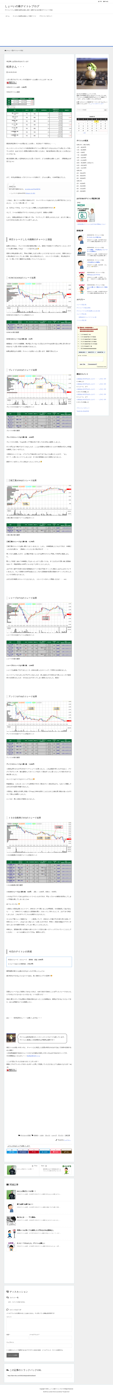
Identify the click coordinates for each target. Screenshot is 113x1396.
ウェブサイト (10, 1342)
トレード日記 (81, 304)
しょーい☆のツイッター (96, 103)
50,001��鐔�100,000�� (89, 344)
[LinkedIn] (44, 1151)
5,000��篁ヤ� (86, 334)
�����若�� (101, 366)
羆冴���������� (88, 348)
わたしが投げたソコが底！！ (26, 1191)
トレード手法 (81, 314)
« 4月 (84, 133)
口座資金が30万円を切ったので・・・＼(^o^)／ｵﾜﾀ (91, 379)
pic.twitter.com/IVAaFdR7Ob (32, 189)
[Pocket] (55, 1151)
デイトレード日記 (18, 50)
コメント (9, 1317)
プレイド (47, 1135)
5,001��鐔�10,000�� (88, 337)
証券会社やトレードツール (87, 317)
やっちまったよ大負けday (94, 237)
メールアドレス (34, 1334)
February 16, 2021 (30, 193)
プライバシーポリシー (83, 408)
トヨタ (42, 1135)
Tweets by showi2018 (83, 411)
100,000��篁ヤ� (86, 346)
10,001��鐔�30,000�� (89, 339)
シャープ (54, 1135)
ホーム (8, 50)
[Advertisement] (56, 32)
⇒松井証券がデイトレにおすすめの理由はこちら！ (91, 224)
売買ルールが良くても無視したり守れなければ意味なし (35, 1230)
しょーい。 (67, 1140)
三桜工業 (67, 1135)
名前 (8, 1334)
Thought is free (66, 1391)
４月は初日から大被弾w (93, 262)
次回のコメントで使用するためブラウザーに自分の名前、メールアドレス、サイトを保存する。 (36, 1350)
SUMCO (36, 1135)
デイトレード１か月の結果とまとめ (88, 311)
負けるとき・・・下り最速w (26, 1217)
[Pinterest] (34, 1151)
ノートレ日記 (81, 320)
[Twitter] (12, 1151)
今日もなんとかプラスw (93, 274)
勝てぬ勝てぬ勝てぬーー (25, 1204)
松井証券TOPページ (33, 1056)
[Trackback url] (39, 1375)
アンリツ (60, 1135)
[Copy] (66, 1151)
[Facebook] (23, 1151)
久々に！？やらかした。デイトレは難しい (31, 1243)
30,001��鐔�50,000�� (89, 341)
